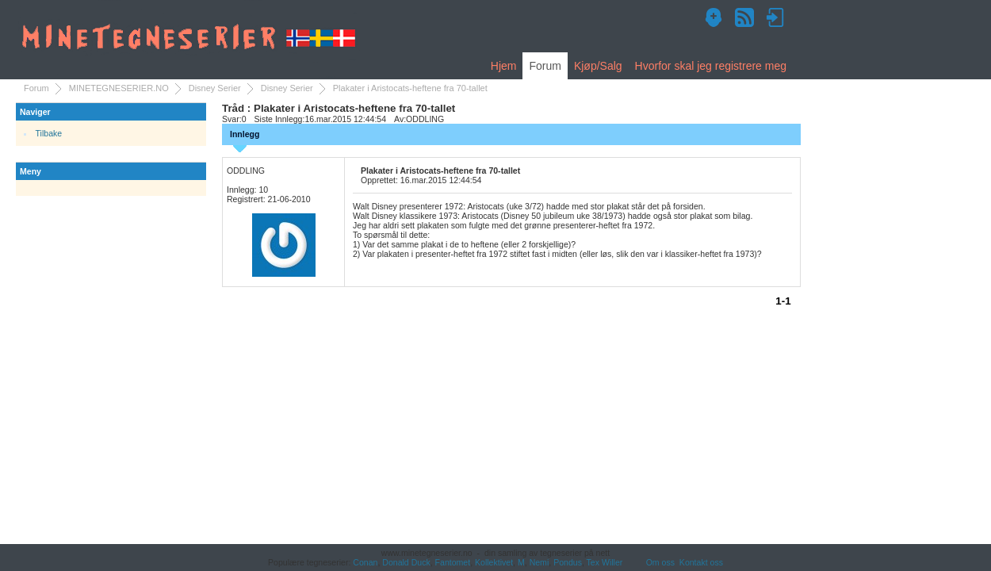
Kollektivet (494, 562)
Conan (365, 562)
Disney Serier (215, 88)
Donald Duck (406, 562)
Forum (545, 65)
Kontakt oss (701, 562)
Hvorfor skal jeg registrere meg (710, 65)
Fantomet (453, 562)
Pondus (567, 562)
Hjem (504, 65)
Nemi (539, 562)
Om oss (660, 562)
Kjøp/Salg (598, 65)
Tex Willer (605, 562)
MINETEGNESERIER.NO (119, 88)
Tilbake (49, 133)
